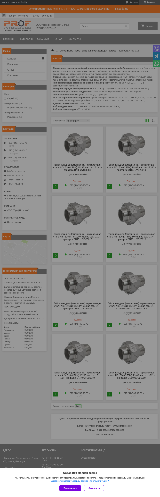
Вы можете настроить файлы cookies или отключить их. (79, 481)
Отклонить (94, 488)
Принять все (70, 488)
